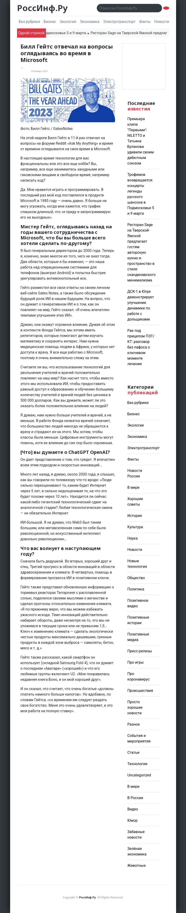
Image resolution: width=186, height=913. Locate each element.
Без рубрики (29, 21)
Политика (135, 589)
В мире (133, 487)
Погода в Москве (144, 66)
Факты (145, 21)
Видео (132, 809)
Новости (134, 549)
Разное (133, 724)
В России (135, 798)
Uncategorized (139, 775)
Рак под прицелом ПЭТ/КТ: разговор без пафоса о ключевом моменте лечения (141, 347)
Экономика (89, 21)
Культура (135, 527)
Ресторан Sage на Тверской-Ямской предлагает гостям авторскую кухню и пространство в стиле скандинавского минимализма (141, 252)
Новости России (168, 21)
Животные (136, 865)
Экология (68, 21)
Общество (136, 578)
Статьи (133, 752)
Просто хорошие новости (135, 707)
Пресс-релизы (139, 651)
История (134, 515)
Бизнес (50, 21)
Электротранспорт (119, 21)
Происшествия (140, 690)
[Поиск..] (129, 8)
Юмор (132, 820)
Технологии (137, 764)
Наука (132, 538)
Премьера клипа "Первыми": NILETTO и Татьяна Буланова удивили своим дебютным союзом (140, 141)
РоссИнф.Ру (42, 8)
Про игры (135, 662)
